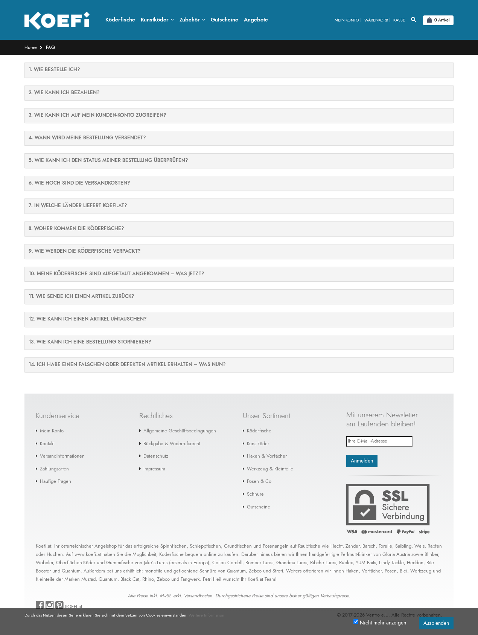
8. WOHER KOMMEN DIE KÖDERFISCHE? (76, 229)
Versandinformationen (62, 456)
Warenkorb (376, 20)
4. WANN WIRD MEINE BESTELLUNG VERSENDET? (87, 138)
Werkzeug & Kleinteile (270, 469)
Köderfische (259, 431)
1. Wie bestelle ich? (54, 70)
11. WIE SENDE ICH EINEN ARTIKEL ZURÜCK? (81, 297)
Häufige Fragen (55, 481)
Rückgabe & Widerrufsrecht (171, 443)
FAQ (50, 48)
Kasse (399, 20)
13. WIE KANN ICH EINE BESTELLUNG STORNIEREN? (90, 342)
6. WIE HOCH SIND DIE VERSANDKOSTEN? (79, 183)
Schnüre (255, 494)
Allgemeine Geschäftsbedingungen (179, 431)
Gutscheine (258, 507)
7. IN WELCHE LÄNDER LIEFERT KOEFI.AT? (78, 206)
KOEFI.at (73, 607)
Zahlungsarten (54, 469)
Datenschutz (155, 456)
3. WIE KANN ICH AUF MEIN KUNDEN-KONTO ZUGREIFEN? (97, 115)
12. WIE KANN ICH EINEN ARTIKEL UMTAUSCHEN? (87, 319)
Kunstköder (258, 443)
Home (30, 48)
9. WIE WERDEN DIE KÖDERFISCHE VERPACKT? (84, 251)
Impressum (154, 469)
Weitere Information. (207, 615)
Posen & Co (259, 481)
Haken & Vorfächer (267, 456)
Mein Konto (347, 20)
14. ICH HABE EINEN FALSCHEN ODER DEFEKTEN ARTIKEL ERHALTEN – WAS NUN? (127, 365)
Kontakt (47, 443)
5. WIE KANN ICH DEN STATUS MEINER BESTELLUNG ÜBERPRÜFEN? (108, 161)
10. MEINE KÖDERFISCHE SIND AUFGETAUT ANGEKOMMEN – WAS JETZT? (116, 274)
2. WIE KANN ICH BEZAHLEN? (64, 92)
